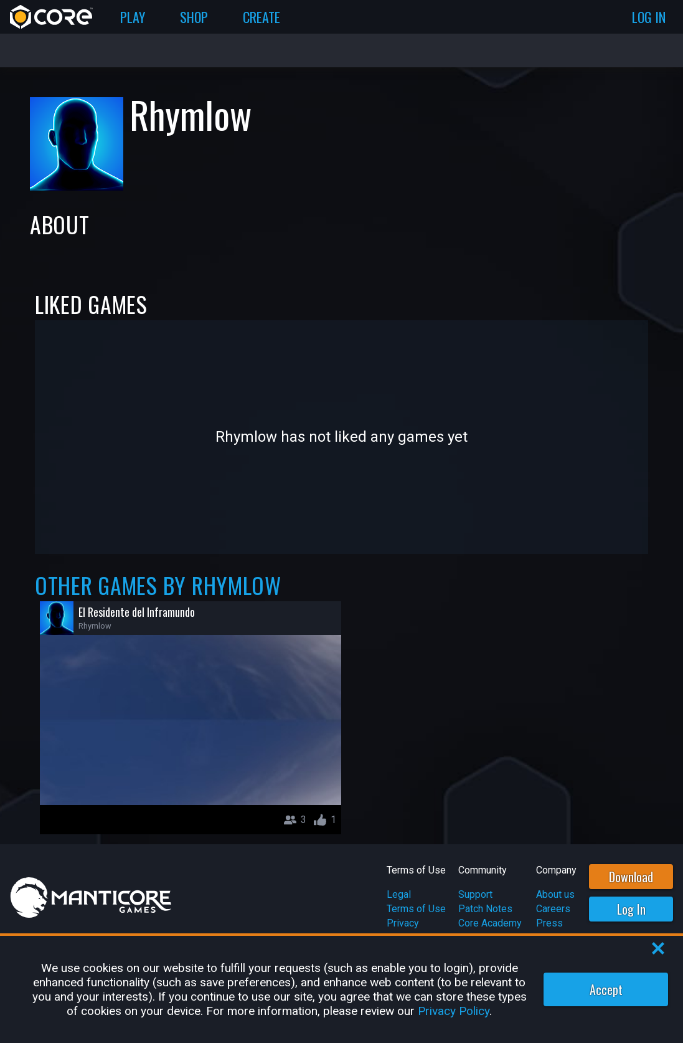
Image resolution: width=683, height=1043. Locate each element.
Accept (606, 989)
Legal (399, 894)
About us (555, 894)
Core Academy (490, 923)
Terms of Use (416, 909)
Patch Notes (485, 909)
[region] (341, 989)
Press (549, 923)
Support (475, 894)
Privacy (403, 923)
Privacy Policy (453, 1011)
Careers (553, 909)
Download (631, 876)
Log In (631, 909)
